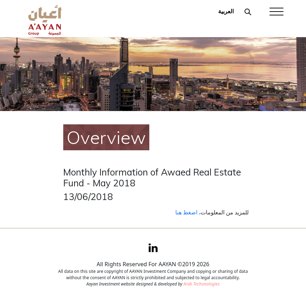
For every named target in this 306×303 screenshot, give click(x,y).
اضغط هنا (186, 212)
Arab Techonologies (201, 284)
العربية (226, 11)
